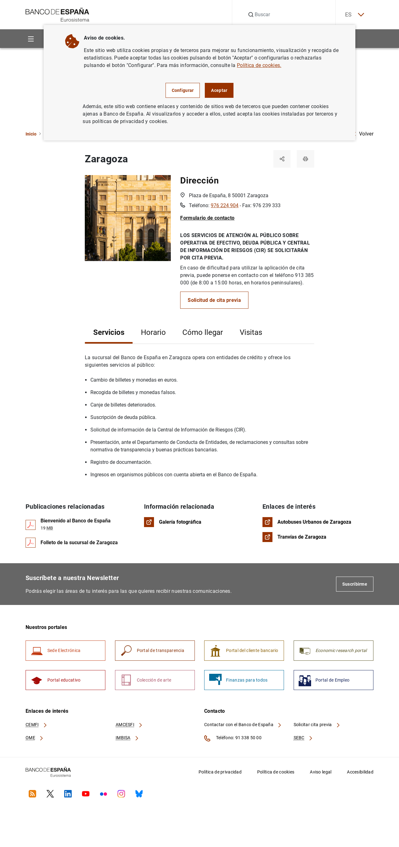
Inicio (31, 133)
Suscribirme (354, 584)
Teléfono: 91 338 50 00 (233, 738)
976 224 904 (224, 206)
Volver (363, 134)
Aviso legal (320, 772)
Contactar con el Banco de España (243, 725)
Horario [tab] (153, 332)
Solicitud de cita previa (214, 300)
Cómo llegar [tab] (202, 332)
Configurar (183, 90)
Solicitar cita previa (317, 725)
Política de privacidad (220, 772)
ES (354, 14)
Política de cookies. (259, 65)
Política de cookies (275, 772)
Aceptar (219, 90)
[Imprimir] (305, 159)
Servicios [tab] (108, 332)
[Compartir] (282, 159)
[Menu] (30, 39)
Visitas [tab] (251, 332)
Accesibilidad (360, 772)
